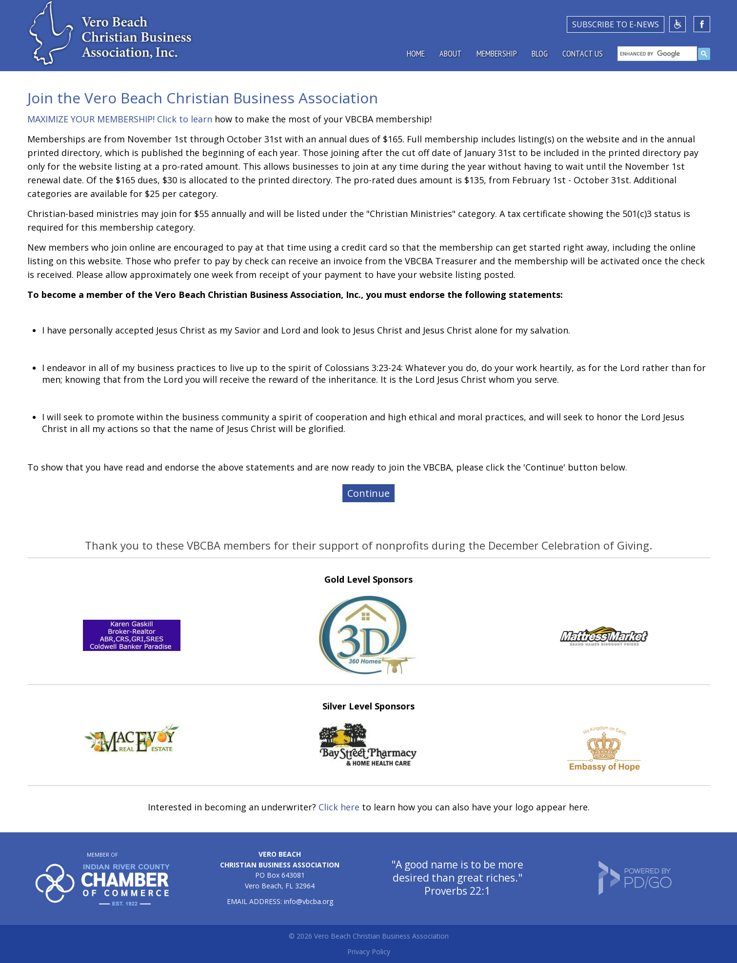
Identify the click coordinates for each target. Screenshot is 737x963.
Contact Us (582, 53)
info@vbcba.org (308, 901)
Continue (368, 493)
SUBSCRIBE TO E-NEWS (615, 24)
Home (416, 53)
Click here (339, 807)
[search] (657, 53)
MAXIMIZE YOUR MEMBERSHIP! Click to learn (119, 119)
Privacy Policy (368, 951)
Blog (540, 53)
